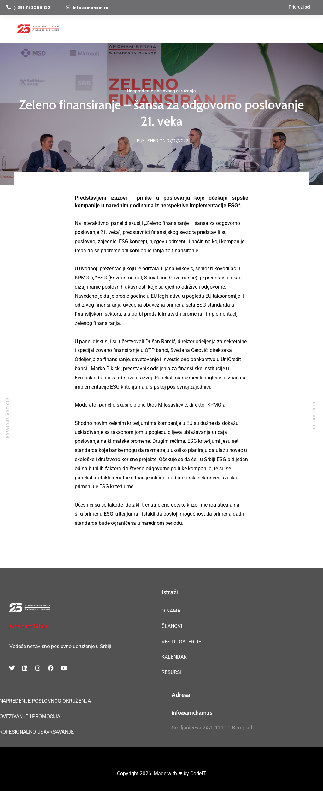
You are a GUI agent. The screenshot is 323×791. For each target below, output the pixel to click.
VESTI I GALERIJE (181, 642)
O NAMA (171, 611)
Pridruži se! (299, 6)
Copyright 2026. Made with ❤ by (153, 773)
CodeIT (198, 773)
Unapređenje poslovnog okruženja (161, 90)
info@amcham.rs (192, 712)
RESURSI (171, 672)
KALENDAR (174, 657)
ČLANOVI (172, 626)
